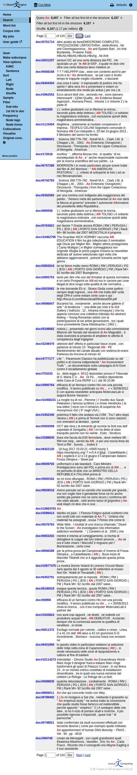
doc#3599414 (45, 513)
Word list (9, 25)
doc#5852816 (45, 266)
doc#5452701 (45, 577)
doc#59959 (43, 600)
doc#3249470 (45, 344)
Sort (6, 75)
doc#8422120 (45, 449)
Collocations (12, 129)
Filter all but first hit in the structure (91, 18)
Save (6, 53)
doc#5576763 (45, 524)
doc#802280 (44, 109)
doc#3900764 (45, 385)
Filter (6, 102)
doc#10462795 (46, 237)
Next (79, 36)
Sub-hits (12, 106)
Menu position (9, 156)
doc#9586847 (45, 303)
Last (88, 36)
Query (47, 18)
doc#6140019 (45, 588)
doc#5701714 (45, 42)
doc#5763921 (45, 225)
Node (9, 89)
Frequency (10, 115)
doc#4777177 (45, 358)
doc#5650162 (45, 479)
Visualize (9, 133)
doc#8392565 (45, 195)
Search (8, 20)
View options (12, 62)
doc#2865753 (45, 277)
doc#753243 (44, 373)
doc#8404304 (45, 83)
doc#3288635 (45, 437)
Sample (8, 98)
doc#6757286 (45, 165)
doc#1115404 (45, 124)
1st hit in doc (15, 111)
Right (10, 84)
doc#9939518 (45, 490)
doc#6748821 (45, 722)
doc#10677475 (46, 565)
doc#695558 (44, 210)
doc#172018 (44, 154)
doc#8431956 (45, 644)
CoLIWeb (44, 5)
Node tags (13, 120)
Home (7, 14)
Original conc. (13, 138)
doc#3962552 (45, 94)
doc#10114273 (46, 659)
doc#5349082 (45, 329)
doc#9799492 (45, 697)
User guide (10, 42)
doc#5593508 (45, 426)
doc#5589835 (45, 681)
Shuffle (11, 93)
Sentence (12, 71)
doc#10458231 (46, 400)
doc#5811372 (45, 630)
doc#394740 (44, 738)
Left (8, 80)
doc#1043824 (45, 615)
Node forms (14, 124)
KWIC (10, 66)
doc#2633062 (45, 288)
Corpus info (11, 31)
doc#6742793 (45, 180)
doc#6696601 (45, 139)
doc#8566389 (45, 551)
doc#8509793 (45, 464)
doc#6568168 (45, 71)
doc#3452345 (45, 415)
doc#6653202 (45, 536)
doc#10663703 (46, 508)
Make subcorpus (15, 57)
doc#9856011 (45, 693)
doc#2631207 (45, 60)
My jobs (8, 36)
